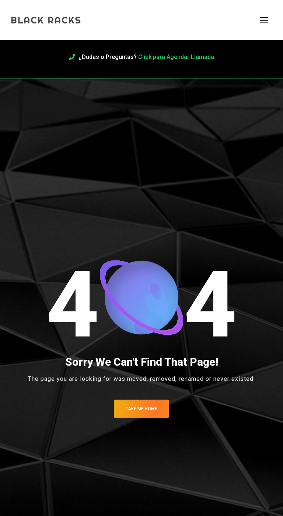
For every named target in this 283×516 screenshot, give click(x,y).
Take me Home (141, 408)
